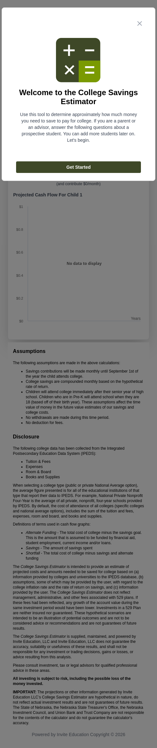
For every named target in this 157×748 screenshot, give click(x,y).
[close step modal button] (139, 23)
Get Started (78, 167)
